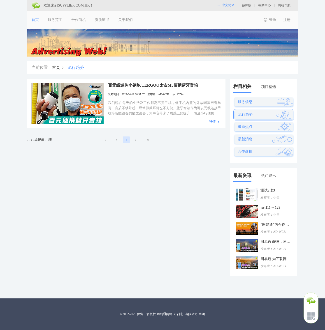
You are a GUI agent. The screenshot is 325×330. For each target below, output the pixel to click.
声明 (202, 314)
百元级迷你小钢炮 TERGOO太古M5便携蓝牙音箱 (153, 85)
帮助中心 (264, 5)
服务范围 (55, 20)
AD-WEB (163, 94)
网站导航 (284, 5)
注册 (286, 20)
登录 (272, 19)
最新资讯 (242, 175)
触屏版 (246, 5)
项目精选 (268, 87)
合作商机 (78, 20)
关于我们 (125, 20)
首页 (35, 20)
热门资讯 (268, 176)
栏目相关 (242, 86)
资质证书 (102, 20)
